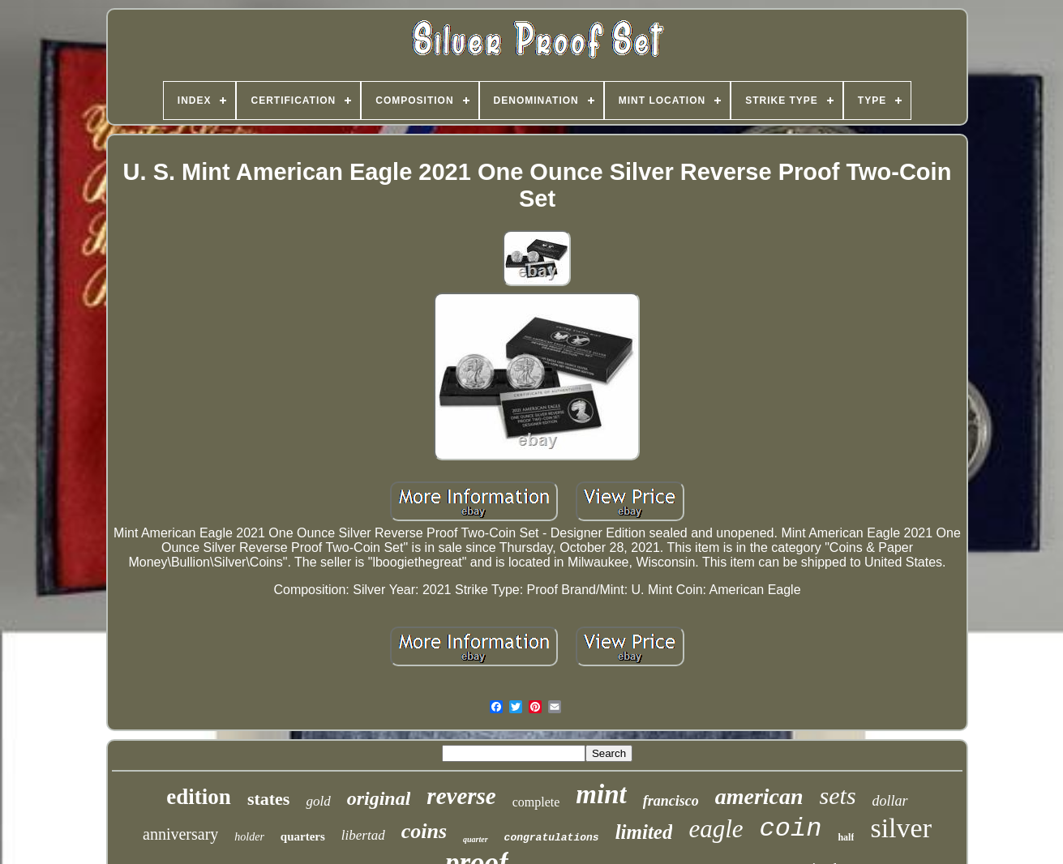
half (846, 837)
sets (838, 795)
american (759, 796)
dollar (890, 801)
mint (601, 794)
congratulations (551, 838)
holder (249, 837)
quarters (303, 836)
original (379, 798)
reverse (460, 796)
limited (644, 832)
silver (901, 828)
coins (424, 831)
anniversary (180, 834)
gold (318, 801)
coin (791, 829)
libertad (363, 835)
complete (536, 802)
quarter (475, 839)
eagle (715, 829)
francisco (671, 801)
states (268, 799)
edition (198, 797)
